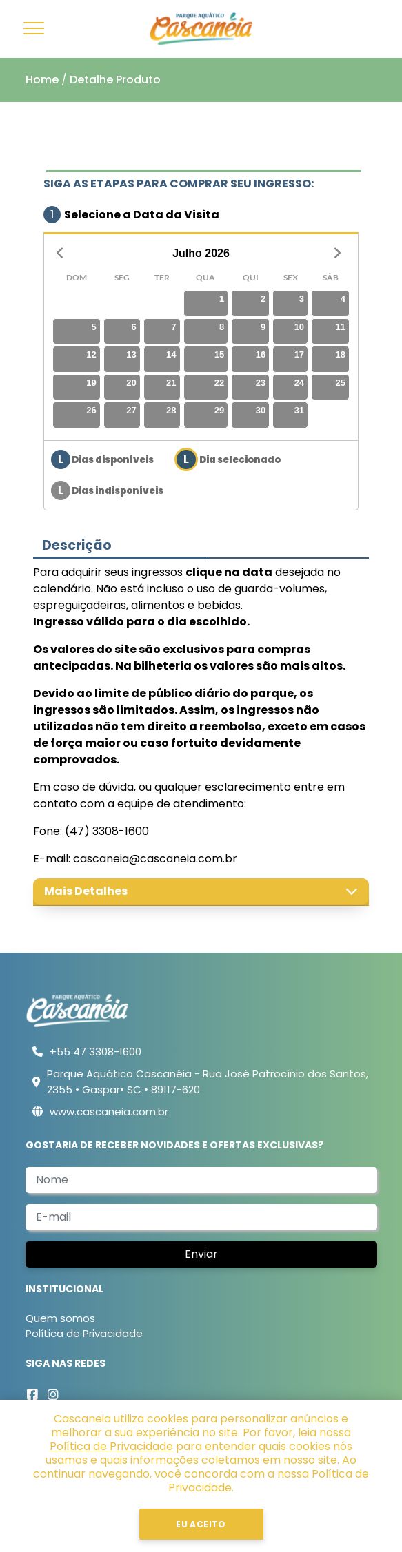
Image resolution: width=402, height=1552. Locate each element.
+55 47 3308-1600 (95, 1051)
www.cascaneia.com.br (109, 1111)
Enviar (201, 1254)
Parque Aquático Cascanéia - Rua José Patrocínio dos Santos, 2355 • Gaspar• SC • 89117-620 (207, 1081)
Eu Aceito (201, 1524)
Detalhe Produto (115, 79)
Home (42, 79)
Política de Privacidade (84, 1333)
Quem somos (60, 1318)
